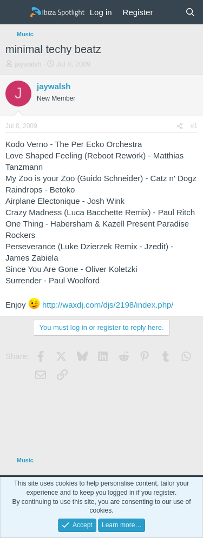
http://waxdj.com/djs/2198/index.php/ (108, 304)
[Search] (190, 12)
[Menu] (15, 12)
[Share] (180, 126)
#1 (194, 126)
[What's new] (168, 12)
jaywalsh (28, 64)
